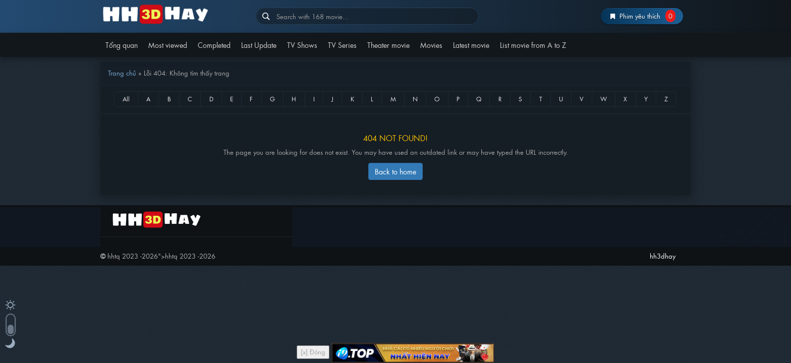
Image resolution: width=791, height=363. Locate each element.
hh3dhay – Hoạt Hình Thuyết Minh (174, 14)
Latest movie (471, 44)
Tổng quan (121, 44)
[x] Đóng (313, 351)
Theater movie (388, 44)
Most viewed (167, 44)
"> (161, 256)
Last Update (258, 44)
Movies (431, 44)
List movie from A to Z (533, 44)
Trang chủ (122, 73)
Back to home (395, 171)
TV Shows (302, 44)
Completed (214, 44)
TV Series (342, 44)
